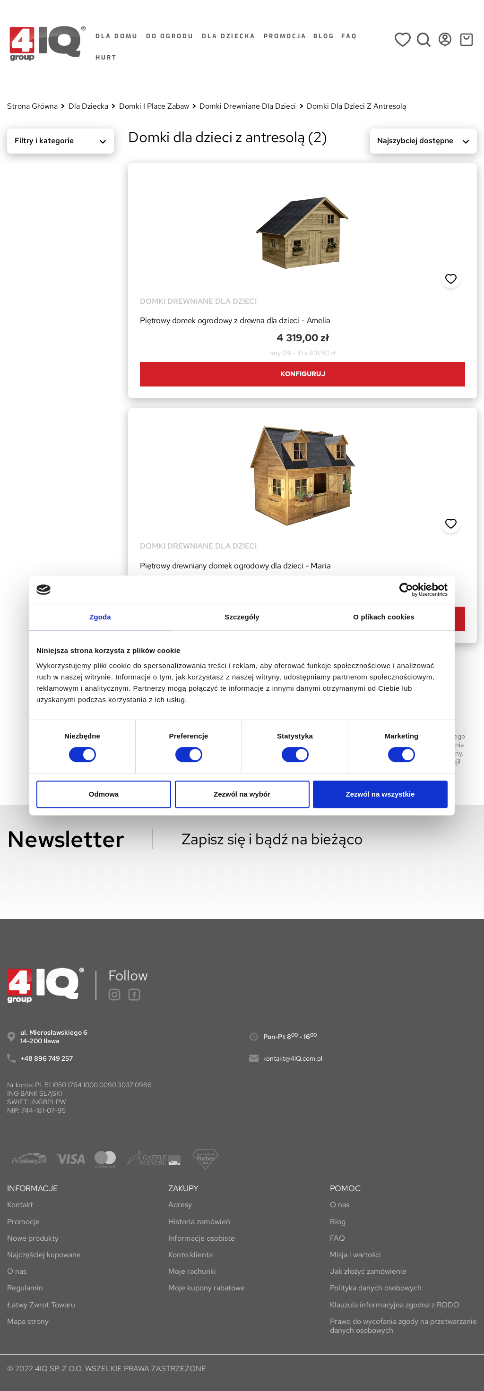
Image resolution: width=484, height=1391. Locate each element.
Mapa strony (28, 1321)
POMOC (345, 1188)
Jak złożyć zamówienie (368, 1271)
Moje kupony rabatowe (206, 1287)
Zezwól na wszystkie (380, 794)
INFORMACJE (32, 1188)
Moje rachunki (192, 1271)
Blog (338, 1221)
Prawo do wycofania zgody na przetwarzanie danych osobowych (403, 1326)
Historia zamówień (199, 1221)
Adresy (180, 1204)
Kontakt (20, 1204)
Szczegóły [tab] (242, 617)
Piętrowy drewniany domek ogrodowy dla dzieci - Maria (235, 565)
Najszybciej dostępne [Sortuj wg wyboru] (426, 143)
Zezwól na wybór (242, 794)
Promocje (23, 1221)
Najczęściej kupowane (44, 1254)
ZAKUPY (183, 1188)
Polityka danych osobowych (376, 1287)
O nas (16, 1271)
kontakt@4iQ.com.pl (292, 1058)
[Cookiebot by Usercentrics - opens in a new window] (406, 590)
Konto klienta (190, 1254)
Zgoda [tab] (100, 617)
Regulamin (25, 1287)
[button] (450, 279)
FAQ (337, 1238)
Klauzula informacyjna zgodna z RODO (394, 1304)
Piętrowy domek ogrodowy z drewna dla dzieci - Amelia (235, 320)
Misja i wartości (355, 1254)
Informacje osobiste (201, 1238)
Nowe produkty (33, 1238)
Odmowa (104, 794)
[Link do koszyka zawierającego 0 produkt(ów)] (466, 43)
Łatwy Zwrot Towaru (41, 1304)
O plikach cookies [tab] (383, 617)
